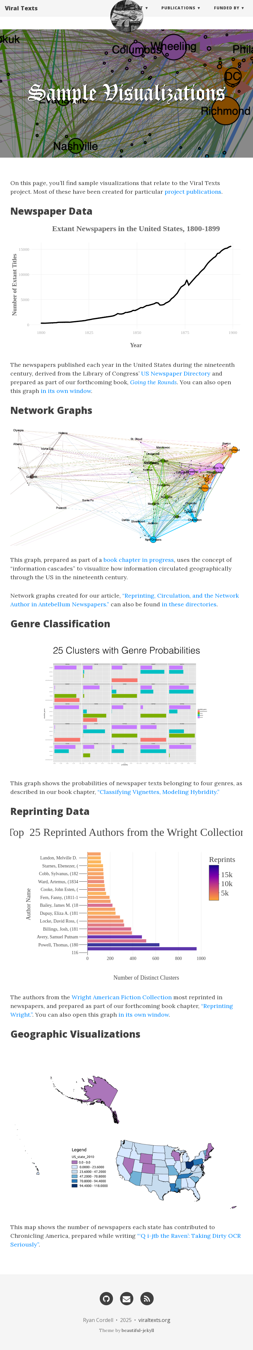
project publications (193, 191)
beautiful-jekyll (138, 1330)
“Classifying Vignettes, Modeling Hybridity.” (158, 792)
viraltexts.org (154, 1320)
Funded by (226, 14)
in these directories (189, 604)
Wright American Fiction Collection (122, 997)
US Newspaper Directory (175, 373)
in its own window (66, 391)
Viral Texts (21, 14)
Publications (178, 14)
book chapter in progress (139, 559)
